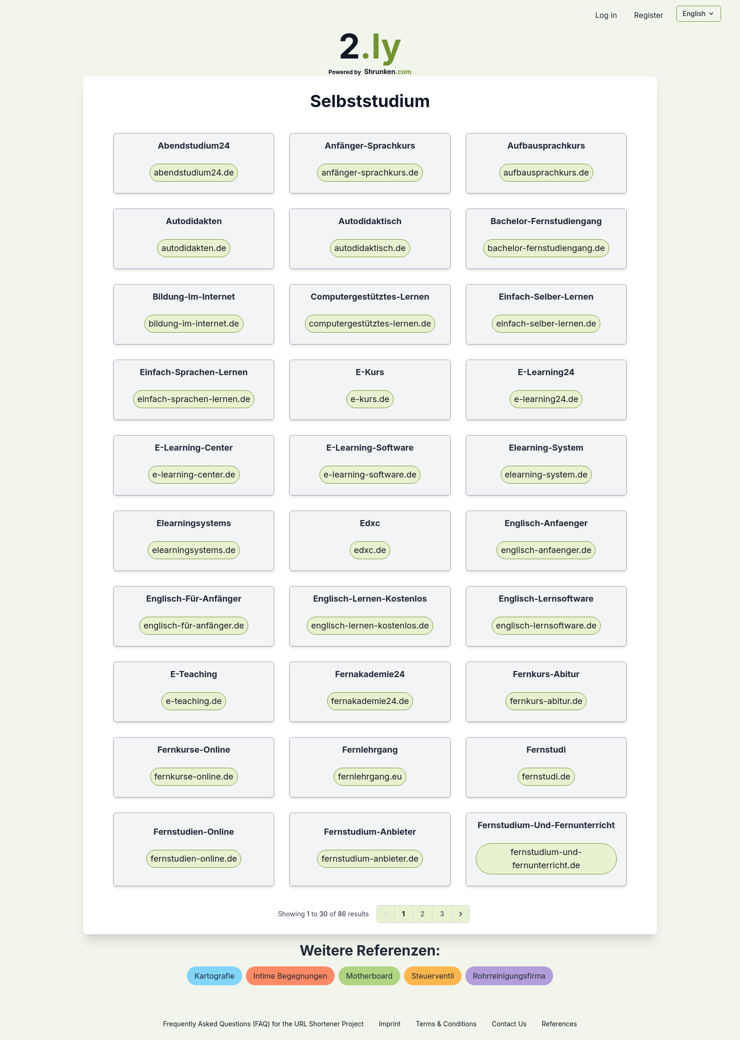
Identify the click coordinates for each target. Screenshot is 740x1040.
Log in (606, 15)
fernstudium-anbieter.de (370, 859)
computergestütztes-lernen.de (370, 323)
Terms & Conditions (446, 1024)
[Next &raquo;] (461, 914)
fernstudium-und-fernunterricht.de (546, 858)
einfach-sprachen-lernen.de (193, 399)
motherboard (369, 976)
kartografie (214, 976)
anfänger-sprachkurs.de (370, 172)
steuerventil (433, 976)
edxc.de (370, 550)
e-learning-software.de (370, 474)
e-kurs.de (370, 399)
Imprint (390, 1024)
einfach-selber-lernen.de (546, 323)
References (559, 1024)
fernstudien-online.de (194, 859)
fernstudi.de (546, 776)
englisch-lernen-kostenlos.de (370, 625)
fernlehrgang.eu (370, 776)
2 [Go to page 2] (422, 914)
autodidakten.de (193, 248)
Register (648, 15)
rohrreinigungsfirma (509, 976)
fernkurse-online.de (194, 776)
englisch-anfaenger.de (546, 550)
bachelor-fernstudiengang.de (546, 248)
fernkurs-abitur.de (546, 701)
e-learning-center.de (193, 474)
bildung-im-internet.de (194, 323)
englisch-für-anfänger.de (193, 625)
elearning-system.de (546, 474)
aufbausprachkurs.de (546, 172)
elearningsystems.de (193, 550)
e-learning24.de (546, 399)
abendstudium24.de (194, 172)
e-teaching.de (194, 701)
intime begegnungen (290, 976)
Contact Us (509, 1024)
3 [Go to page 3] (442, 914)
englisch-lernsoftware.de (546, 625)
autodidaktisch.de (369, 248)
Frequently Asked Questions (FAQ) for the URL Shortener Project (263, 1024)
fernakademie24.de (370, 701)
